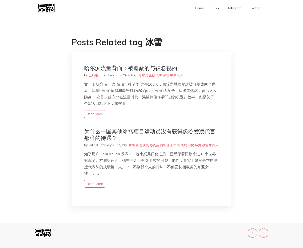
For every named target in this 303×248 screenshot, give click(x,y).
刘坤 (159, 75)
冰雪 (166, 75)
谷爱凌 (133, 145)
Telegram (234, 8)
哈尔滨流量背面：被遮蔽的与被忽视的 (130, 68)
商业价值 (166, 145)
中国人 (214, 145)
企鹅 (152, 75)
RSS (215, 8)
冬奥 (198, 145)
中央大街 (176, 75)
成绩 (184, 145)
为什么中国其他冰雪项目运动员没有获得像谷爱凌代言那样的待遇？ (149, 134)
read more (94, 114)
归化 (191, 145)
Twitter (255, 8)
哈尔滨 (143, 75)
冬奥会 (154, 145)
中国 (176, 145)
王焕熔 (93, 75)
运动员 (144, 145)
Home (199, 8)
